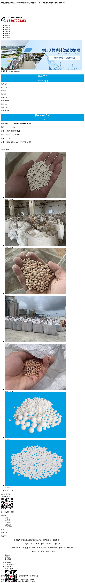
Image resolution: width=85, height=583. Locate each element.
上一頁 (7, 490)
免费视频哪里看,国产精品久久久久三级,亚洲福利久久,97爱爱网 (18, 579)
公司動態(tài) (8, 524)
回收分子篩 (4, 87)
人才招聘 (7, 33)
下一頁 (11, 490)
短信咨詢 (7, 557)
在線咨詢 (7, 35)
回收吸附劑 (4, 94)
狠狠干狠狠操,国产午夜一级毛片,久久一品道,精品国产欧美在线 (18, 581)
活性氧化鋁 (8, 343)
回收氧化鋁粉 (4, 107)
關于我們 (3, 515)
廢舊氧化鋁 (8, 295)
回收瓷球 (3, 90)
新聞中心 (7, 31)
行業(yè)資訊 (8, 526)
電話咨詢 (7, 555)
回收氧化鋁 (16, 71)
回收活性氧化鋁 (9, 247)
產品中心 (7, 29)
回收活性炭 (4, 104)
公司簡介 (7, 27)
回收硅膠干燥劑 (5, 111)
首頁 (10, 71)
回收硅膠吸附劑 (5, 100)
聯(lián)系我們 (8, 37)
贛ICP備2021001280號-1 (46, 551)
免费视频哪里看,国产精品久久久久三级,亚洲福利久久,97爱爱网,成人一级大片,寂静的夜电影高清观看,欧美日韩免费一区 (33, 3)
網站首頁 (7, 25)
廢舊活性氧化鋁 (9, 199)
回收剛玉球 (4, 97)
